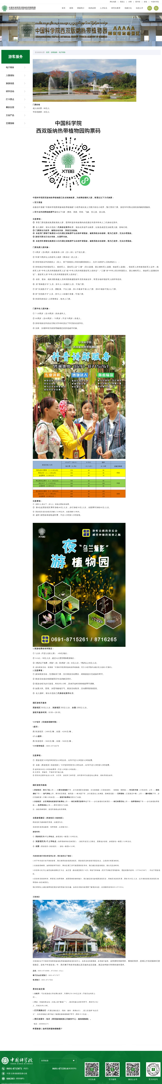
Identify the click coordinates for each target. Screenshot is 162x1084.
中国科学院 (155, 2)
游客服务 (56, 53)
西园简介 (80, 8)
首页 (63, 8)
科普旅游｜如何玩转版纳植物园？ (49, 1018)
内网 (130, 2)
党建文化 (128, 8)
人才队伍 (103, 8)
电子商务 (64, 53)
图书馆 (137, 2)
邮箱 (145, 2)
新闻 (71, 8)
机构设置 (92, 8)
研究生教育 (115, 8)
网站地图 (113, 2)
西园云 (122, 2)
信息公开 (139, 8)
